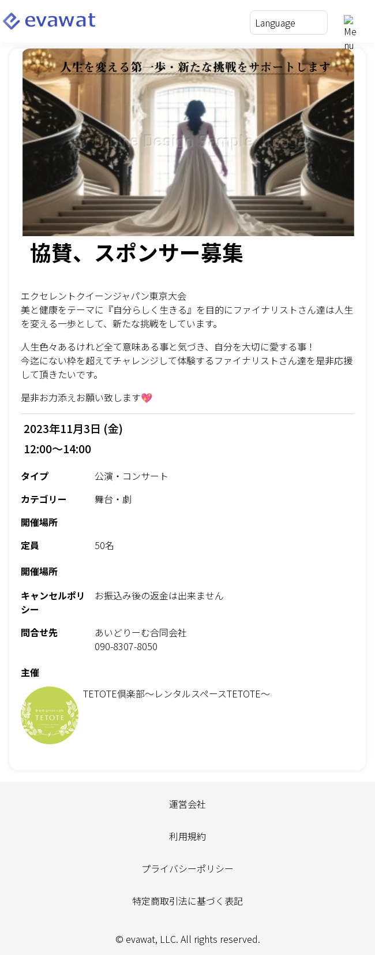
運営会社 (187, 804)
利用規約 (187, 836)
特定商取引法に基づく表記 (187, 901)
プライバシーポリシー (187, 868)
